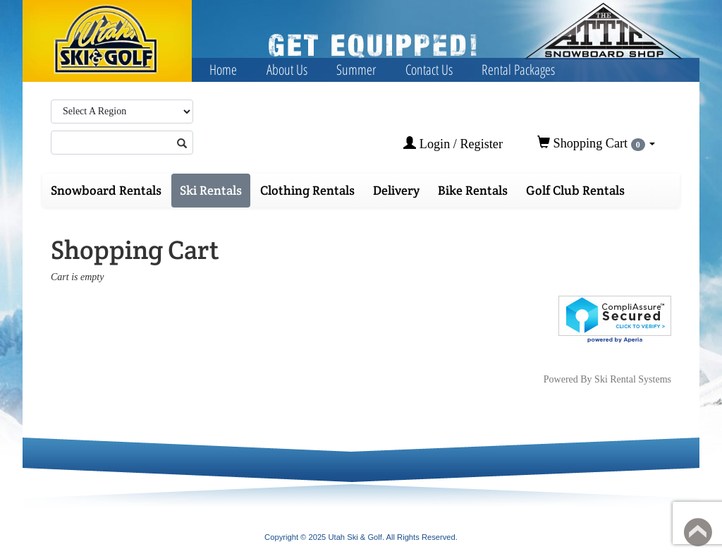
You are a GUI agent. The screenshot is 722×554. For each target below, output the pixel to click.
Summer (356, 69)
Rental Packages (518, 69)
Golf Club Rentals (575, 190)
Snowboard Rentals (106, 190)
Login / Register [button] (453, 143)
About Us (287, 69)
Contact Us (429, 69)
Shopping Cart (596, 143)
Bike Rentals (473, 190)
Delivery (396, 190)
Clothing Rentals (307, 190)
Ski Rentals (211, 190)
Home (223, 69)
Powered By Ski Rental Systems (607, 379)
